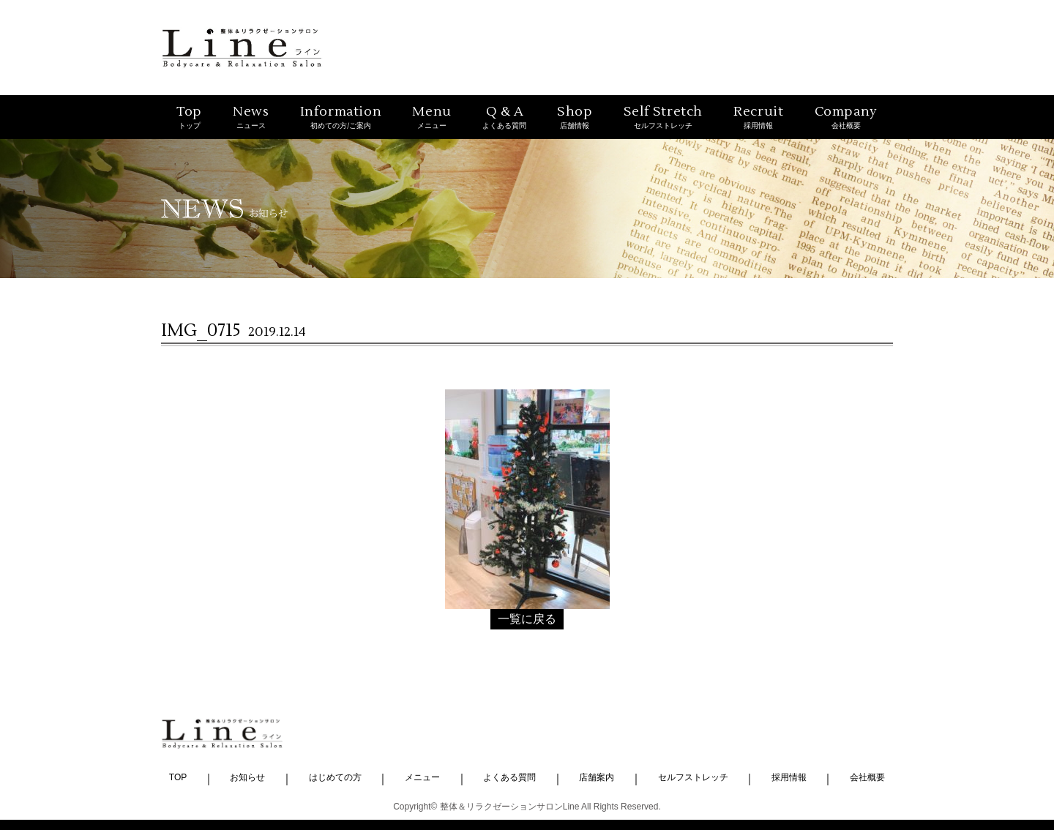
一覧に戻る (527, 619)
